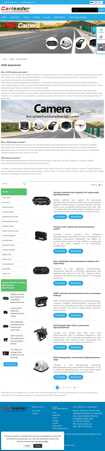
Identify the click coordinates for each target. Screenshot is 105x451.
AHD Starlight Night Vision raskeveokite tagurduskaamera (71, 326)
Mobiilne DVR (6, 254)
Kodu (4, 17)
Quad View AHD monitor (10, 216)
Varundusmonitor (7, 207)
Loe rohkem (60, 217)
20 (74, 387)
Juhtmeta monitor (8, 226)
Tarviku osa (6, 273)
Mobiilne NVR (6, 259)
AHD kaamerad (21, 59)
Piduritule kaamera (8, 245)
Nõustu (37, 446)
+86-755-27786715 (10, 2)
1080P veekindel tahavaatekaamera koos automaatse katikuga (77, 294)
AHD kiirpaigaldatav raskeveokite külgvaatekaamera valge (76, 358)
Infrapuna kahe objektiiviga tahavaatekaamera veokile (74, 228)
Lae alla (47, 17)
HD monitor (6, 202)
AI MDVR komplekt (8, 250)
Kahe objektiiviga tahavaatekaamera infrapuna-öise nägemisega (76, 262)
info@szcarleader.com (28, 2)
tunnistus (35, 413)
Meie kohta (15, 17)
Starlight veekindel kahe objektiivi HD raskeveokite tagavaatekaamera (76, 193)
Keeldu (27, 446)
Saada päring (59, 17)
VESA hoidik (6, 269)
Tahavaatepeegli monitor (10, 221)
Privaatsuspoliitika (41, 441)
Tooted (26, 17)
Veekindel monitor (8, 212)
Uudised (36, 17)
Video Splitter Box (8, 264)
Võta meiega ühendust (78, 17)
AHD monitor (6, 198)
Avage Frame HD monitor (10, 231)
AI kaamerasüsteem (8, 235)
